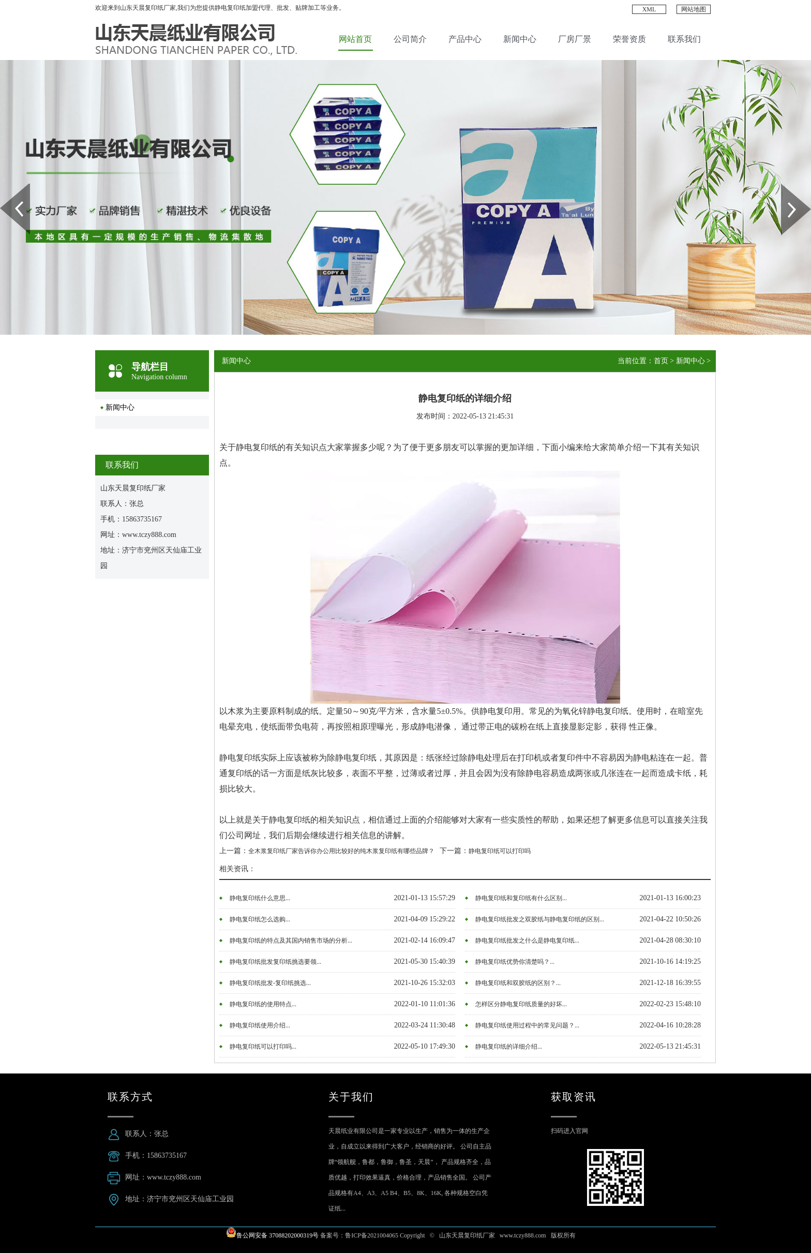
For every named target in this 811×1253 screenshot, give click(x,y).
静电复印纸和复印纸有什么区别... (521, 898)
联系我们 (684, 39)
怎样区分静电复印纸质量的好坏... (521, 1004)
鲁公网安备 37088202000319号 (277, 1235)
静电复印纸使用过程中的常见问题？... (527, 1025)
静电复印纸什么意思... (260, 898)
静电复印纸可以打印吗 (500, 851)
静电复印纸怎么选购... (260, 919)
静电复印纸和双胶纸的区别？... (518, 983)
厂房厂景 (574, 39)
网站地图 (693, 9)
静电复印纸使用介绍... (260, 1025)
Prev (5, 187)
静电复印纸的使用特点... (263, 1004)
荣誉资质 (629, 39)
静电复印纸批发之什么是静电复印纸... (527, 940)
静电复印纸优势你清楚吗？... (514, 961)
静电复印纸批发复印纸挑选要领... (275, 961)
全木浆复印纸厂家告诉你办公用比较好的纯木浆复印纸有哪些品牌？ (341, 851)
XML (649, 9)
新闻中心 (519, 39)
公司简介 (410, 39)
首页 (661, 361)
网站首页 (355, 39)
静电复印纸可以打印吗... (263, 1046)
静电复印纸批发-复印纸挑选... (270, 983)
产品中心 (465, 39)
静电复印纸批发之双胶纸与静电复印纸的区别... (539, 919)
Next (787, 187)
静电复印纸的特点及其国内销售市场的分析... (291, 940)
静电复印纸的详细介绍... (508, 1046)
